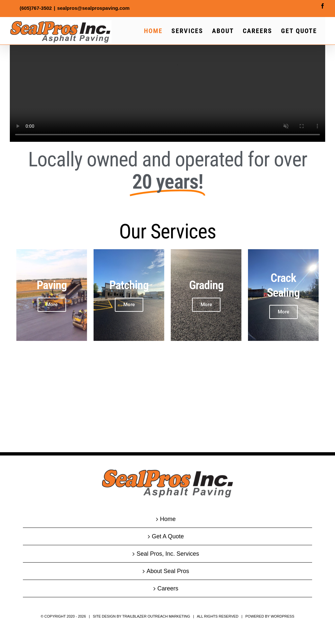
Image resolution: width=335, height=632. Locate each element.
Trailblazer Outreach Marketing (156, 616)
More (129, 304)
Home (168, 519)
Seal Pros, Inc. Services (167, 553)
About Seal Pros (168, 571)
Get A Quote (168, 536)
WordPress (282, 616)
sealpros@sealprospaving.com (93, 8)
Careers (167, 588)
